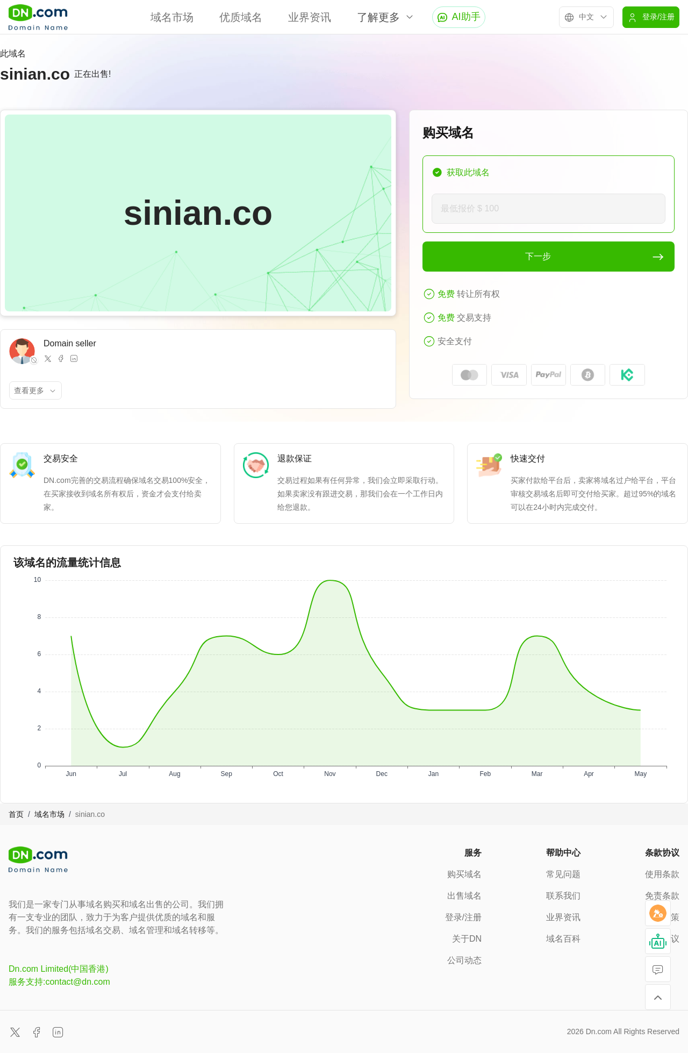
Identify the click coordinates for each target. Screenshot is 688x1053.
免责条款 (662, 895)
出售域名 (464, 895)
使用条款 (662, 874)
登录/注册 (463, 917)
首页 (16, 814)
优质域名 (240, 17)
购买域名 (464, 874)
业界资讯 (309, 17)
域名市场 (172, 17)
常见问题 (563, 874)
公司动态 (464, 960)
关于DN (467, 938)
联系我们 (563, 895)
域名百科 (563, 938)
